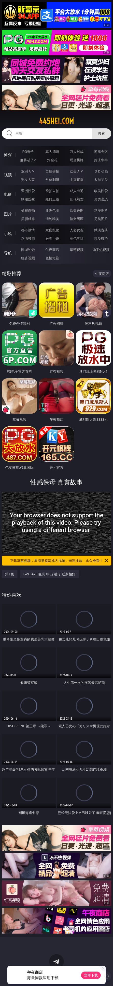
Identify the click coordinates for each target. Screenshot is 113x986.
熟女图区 (77, 218)
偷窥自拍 (28, 210)
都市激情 (28, 230)
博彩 (8, 155)
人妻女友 (77, 230)
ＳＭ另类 (101, 179)
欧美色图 (77, 210)
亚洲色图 (52, 210)
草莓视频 (77, 249)
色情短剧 (52, 258)
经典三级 (52, 199)
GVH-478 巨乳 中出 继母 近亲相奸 (49, 574)
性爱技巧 (101, 238)
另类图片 (101, 218)
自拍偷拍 (52, 171)
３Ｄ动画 (101, 171)
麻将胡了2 (28, 160)
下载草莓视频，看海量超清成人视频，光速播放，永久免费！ (59, 561)
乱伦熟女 (77, 199)
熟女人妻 (28, 179)
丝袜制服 (52, 179)
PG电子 (28, 151)
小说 (8, 233)
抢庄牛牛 (101, 160)
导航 (8, 253)
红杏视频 (28, 258)
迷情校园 (28, 238)
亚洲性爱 (28, 190)
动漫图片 (101, 210)
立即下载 (91, 975)
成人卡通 (77, 190)
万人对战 (77, 151)
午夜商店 (52, 249)
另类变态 (101, 199)
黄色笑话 (77, 238)
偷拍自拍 (52, 190)
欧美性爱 (101, 190)
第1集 (9, 574)
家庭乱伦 (52, 230)
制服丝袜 (28, 199)
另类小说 (52, 238)
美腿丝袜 (28, 218)
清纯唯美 (52, 218)
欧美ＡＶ (77, 171)
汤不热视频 (101, 249)
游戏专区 (101, 151)
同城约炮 (28, 249)
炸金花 (52, 160)
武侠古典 (101, 230)
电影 (8, 194)
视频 (8, 174)
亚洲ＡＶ (28, 171)
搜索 (101, 133)
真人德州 (52, 151)
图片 (8, 214)
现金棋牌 (77, 160)
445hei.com (56, 121)
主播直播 (77, 179)
